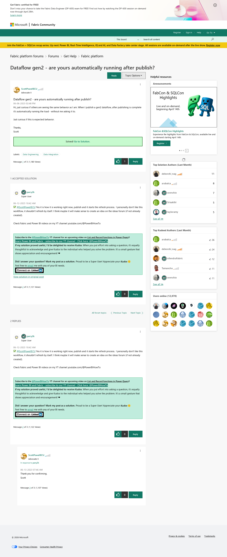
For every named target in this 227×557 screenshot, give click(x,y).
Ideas (89, 24)
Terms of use (195, 536)
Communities (103, 24)
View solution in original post (28, 276)
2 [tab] (181, 150)
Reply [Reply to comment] (135, 294)
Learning (129, 24)
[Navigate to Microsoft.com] (18, 24)
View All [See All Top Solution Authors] (158, 219)
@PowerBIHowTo (40, 237)
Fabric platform (92, 56)
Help (199, 32)
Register (177, 32)
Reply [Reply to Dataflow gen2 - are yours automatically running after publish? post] (135, 161)
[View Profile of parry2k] (30, 192)
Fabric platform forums (27, 56)
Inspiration (76, 24)
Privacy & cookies (177, 536)
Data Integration (51, 154)
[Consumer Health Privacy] (51, 547)
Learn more (16, 15)
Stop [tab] (186, 150)
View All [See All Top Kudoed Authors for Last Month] (158, 284)
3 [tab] (183, 150)
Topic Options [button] (132, 75)
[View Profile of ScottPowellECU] (29, 88)
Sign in (189, 32)
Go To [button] (209, 32)
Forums (62, 24)
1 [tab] (179, 150)
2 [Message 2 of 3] (22, 287)
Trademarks (209, 536)
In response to (29, 462)
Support (142, 24)
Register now (213, 45)
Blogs (117, 24)
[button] (140, 84)
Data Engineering (31, 154)
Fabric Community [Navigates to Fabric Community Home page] (43, 24)
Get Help (70, 56)
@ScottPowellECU (26, 207)
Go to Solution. (82, 141)
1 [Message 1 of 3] (22, 161)
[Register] (161, 143)
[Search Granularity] (128, 39)
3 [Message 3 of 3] (30, 487)
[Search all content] (179, 39)
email (30, 265)
